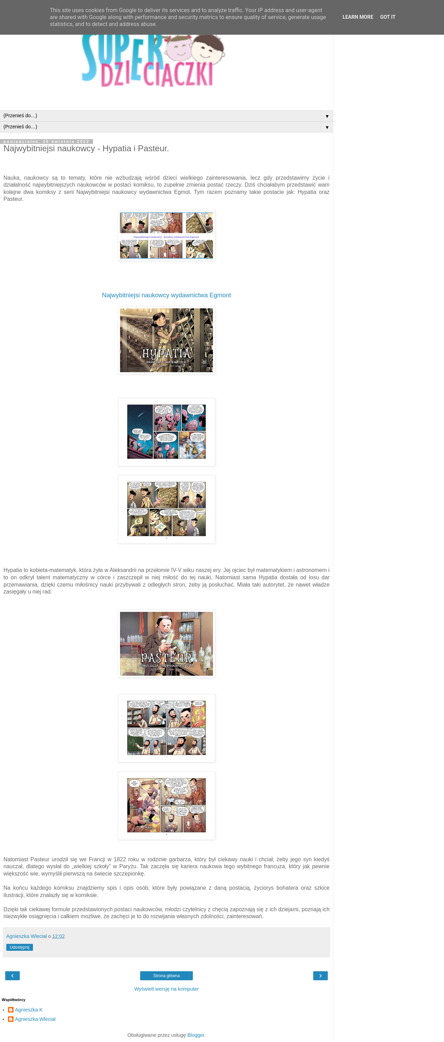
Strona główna (166, 975)
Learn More (358, 17)
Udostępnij (19, 947)
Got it (387, 17)
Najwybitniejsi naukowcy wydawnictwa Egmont (166, 295)
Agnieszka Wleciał (35, 1019)
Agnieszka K (29, 1010)
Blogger (195, 1035)
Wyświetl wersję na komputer (166, 989)
